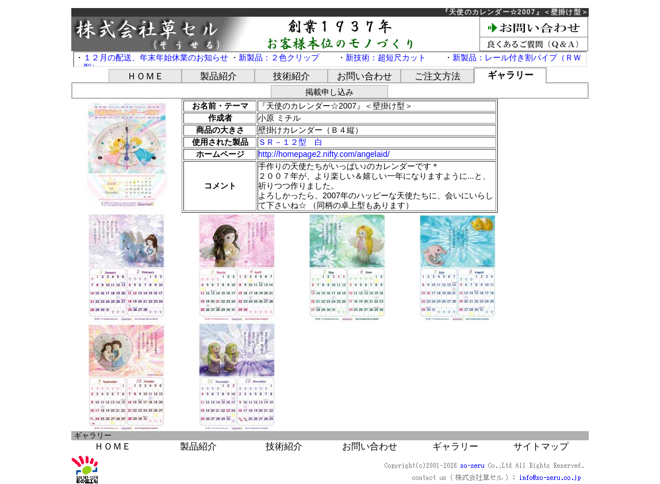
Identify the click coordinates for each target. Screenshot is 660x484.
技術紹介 (291, 76)
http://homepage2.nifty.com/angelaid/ (324, 154)
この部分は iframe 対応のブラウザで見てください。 (330, 59)
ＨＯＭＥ (145, 76)
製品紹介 (218, 76)
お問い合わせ (364, 76)
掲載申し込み (329, 92)
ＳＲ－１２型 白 (290, 142)
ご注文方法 (438, 76)
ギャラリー (511, 75)
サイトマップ (541, 446)
